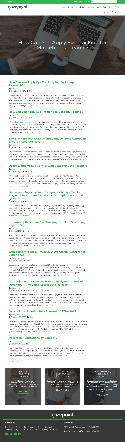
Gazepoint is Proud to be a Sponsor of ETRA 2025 (42, 311)
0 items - (82, 2)
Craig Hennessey (19, 145)
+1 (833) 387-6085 (12, 2)
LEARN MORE (23, 392)
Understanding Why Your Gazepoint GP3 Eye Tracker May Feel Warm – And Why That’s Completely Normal (46, 194)
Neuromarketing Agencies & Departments (102, 373)
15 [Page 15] (17, 362)
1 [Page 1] (9, 362)
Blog (31, 91)
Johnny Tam (17, 341)
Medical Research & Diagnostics (23, 373)
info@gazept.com (72, 431)
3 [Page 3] (12, 362)
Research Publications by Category (33, 337)
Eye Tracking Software (39, 290)
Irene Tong (16, 88)
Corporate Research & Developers (62, 373)
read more (32, 105)
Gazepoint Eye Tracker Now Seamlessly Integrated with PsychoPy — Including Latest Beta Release (47, 283)
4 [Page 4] (14, 362)
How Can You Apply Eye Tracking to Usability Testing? (46, 111)
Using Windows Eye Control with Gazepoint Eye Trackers (48, 165)
